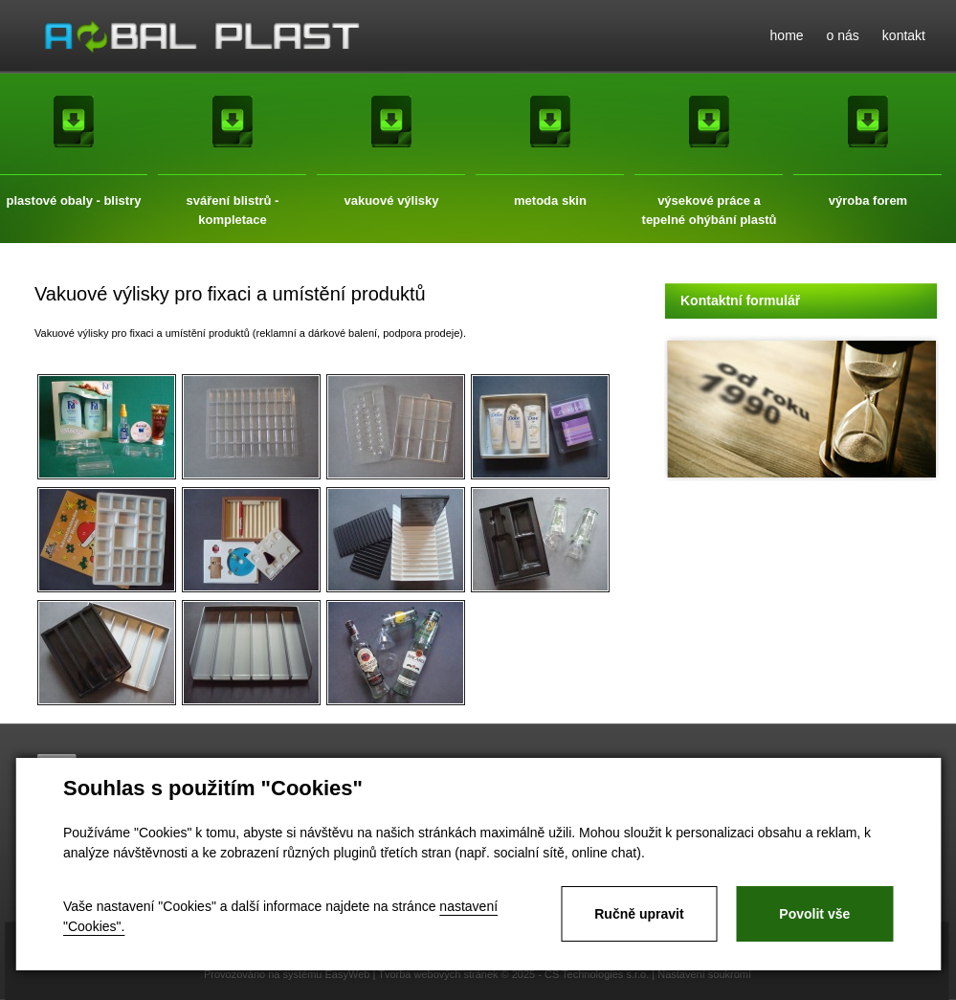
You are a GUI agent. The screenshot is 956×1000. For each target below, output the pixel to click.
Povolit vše (814, 914)
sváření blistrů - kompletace (233, 202)
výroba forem (868, 200)
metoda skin (550, 200)
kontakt (903, 35)
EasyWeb (347, 974)
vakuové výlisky (391, 200)
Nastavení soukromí (704, 974)
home (787, 35)
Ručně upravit (638, 914)
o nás (843, 35)
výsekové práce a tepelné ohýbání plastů (709, 202)
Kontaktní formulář (740, 300)
